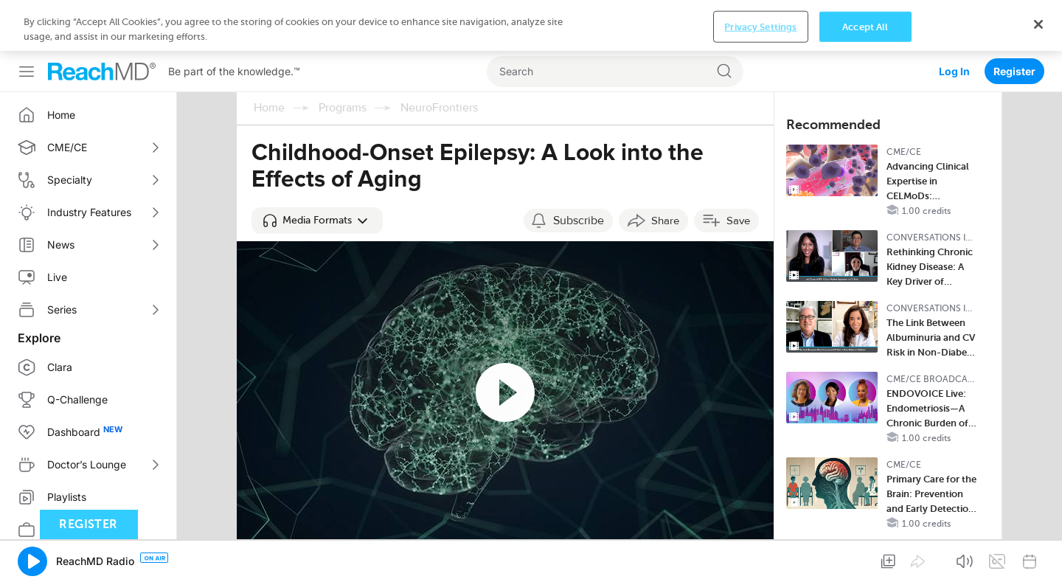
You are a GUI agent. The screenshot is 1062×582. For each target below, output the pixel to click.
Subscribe (578, 220)
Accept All (865, 26)
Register (1014, 71)
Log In (954, 71)
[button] (317, 220)
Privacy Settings (760, 26)
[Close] (1038, 24)
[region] (531, 25)
